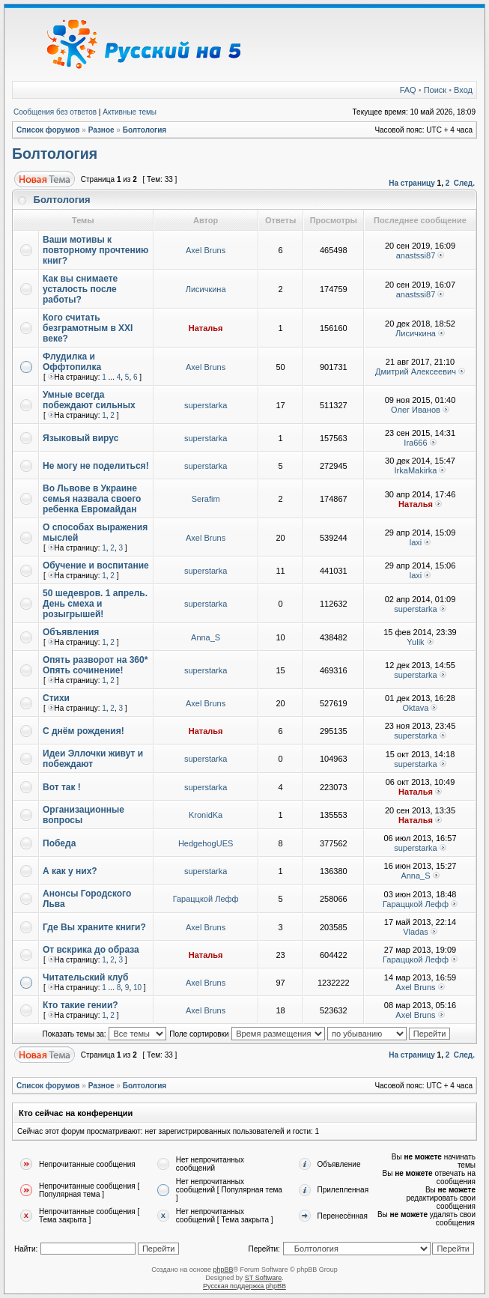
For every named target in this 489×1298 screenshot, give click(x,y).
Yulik (415, 641)
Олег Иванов (415, 409)
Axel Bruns (205, 250)
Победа (59, 843)
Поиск (435, 89)
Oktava (416, 707)
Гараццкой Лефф (206, 898)
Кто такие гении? (80, 1005)
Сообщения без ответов (55, 112)
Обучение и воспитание (96, 565)
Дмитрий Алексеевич (415, 371)
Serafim (206, 498)
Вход (463, 89)
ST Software (263, 1278)
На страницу (412, 183)
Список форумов (48, 130)
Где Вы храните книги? (94, 927)
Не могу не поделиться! (96, 466)
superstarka (205, 405)
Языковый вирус (80, 438)
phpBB (223, 1269)
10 (137, 987)
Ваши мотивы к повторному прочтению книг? (95, 250)
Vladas (415, 931)
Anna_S (205, 637)
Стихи (56, 698)
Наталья (206, 328)
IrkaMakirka (416, 470)
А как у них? (70, 871)
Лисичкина (206, 289)
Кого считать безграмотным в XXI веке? (88, 328)
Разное (101, 130)
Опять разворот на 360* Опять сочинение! (95, 665)
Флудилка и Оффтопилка (72, 361)
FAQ (408, 89)
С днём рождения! (83, 731)
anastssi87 (416, 255)
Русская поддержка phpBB (244, 1286)
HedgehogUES (205, 843)
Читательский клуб (85, 977)
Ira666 (415, 442)
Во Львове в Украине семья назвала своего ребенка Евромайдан (92, 499)
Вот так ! (62, 787)
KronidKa (205, 814)
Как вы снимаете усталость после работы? (80, 289)
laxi (416, 542)
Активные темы (130, 112)
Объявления (71, 632)
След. (464, 183)
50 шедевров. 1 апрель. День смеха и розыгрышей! (95, 603)
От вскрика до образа (91, 949)
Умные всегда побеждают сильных (89, 399)
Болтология (145, 130)
